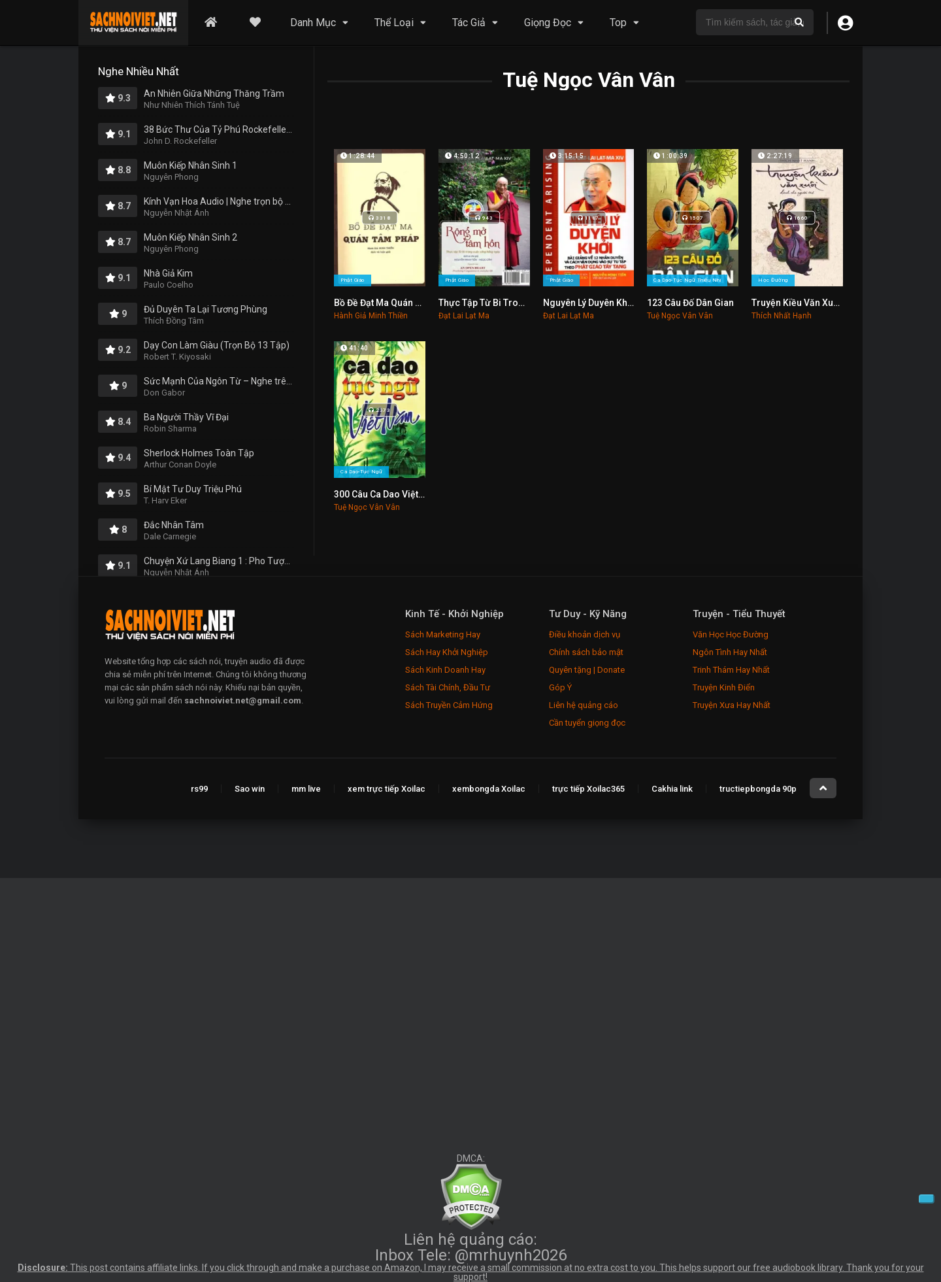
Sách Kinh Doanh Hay (445, 670)
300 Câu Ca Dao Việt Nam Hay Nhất (407, 494)
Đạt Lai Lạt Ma (463, 315)
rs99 (199, 789)
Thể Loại (394, 22)
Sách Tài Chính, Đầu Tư (447, 687)
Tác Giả (469, 22)
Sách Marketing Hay (442, 634)
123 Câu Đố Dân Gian (690, 302)
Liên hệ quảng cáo (583, 705)
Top (618, 22)
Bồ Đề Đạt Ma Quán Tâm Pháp (395, 302)
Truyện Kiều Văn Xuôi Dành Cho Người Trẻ (840, 302)
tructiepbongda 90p (758, 789)
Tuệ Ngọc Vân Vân (680, 315)
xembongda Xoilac (488, 789)
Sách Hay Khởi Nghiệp (446, 652)
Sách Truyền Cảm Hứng (449, 705)
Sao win (250, 789)
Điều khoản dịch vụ (584, 634)
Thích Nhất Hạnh (781, 315)
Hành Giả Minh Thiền (371, 315)
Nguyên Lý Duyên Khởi (589, 302)
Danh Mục (313, 22)
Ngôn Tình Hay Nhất (730, 652)
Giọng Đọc (547, 22)
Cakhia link (672, 789)
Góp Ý (560, 687)
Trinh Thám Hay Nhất (731, 670)
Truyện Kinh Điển (724, 687)
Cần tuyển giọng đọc (587, 723)
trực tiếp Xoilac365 (588, 789)
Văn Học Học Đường (730, 634)
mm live (306, 789)
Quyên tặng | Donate (587, 670)
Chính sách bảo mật (586, 652)
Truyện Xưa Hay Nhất (731, 705)
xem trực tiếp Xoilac (386, 789)
